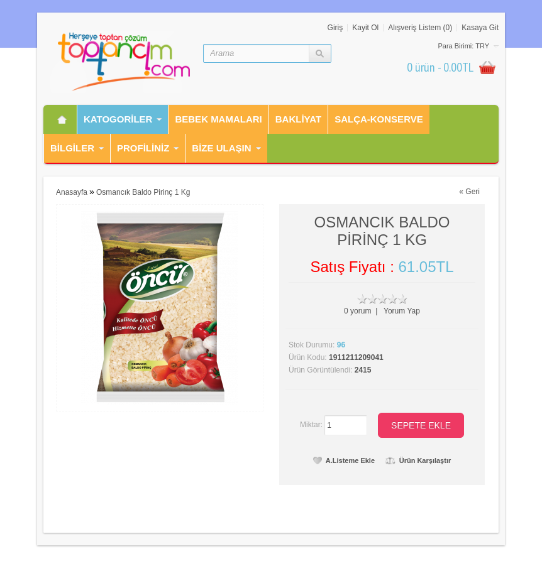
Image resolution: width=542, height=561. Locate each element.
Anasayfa (71, 192)
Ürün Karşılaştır (418, 460)
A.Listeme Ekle (344, 460)
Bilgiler (72, 148)
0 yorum (357, 311)
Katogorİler (118, 119)
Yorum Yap (402, 311)
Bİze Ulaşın (221, 148)
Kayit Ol (365, 27)
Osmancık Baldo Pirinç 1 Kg (143, 192)
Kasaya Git (480, 27)
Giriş (335, 27)
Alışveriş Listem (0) (420, 27)
